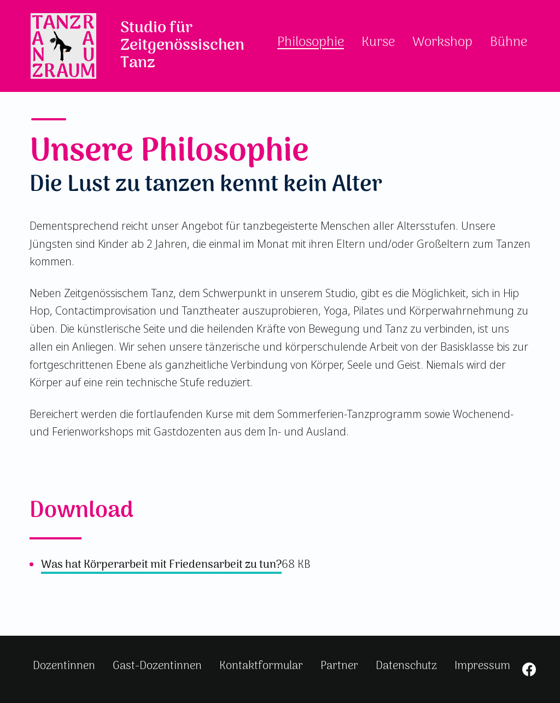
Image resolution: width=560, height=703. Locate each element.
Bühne (508, 43)
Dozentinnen (64, 666)
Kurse (378, 43)
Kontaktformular (261, 666)
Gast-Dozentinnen (157, 666)
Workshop (442, 43)
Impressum (482, 666)
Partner (339, 666)
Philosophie (310, 43)
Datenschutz (406, 666)
